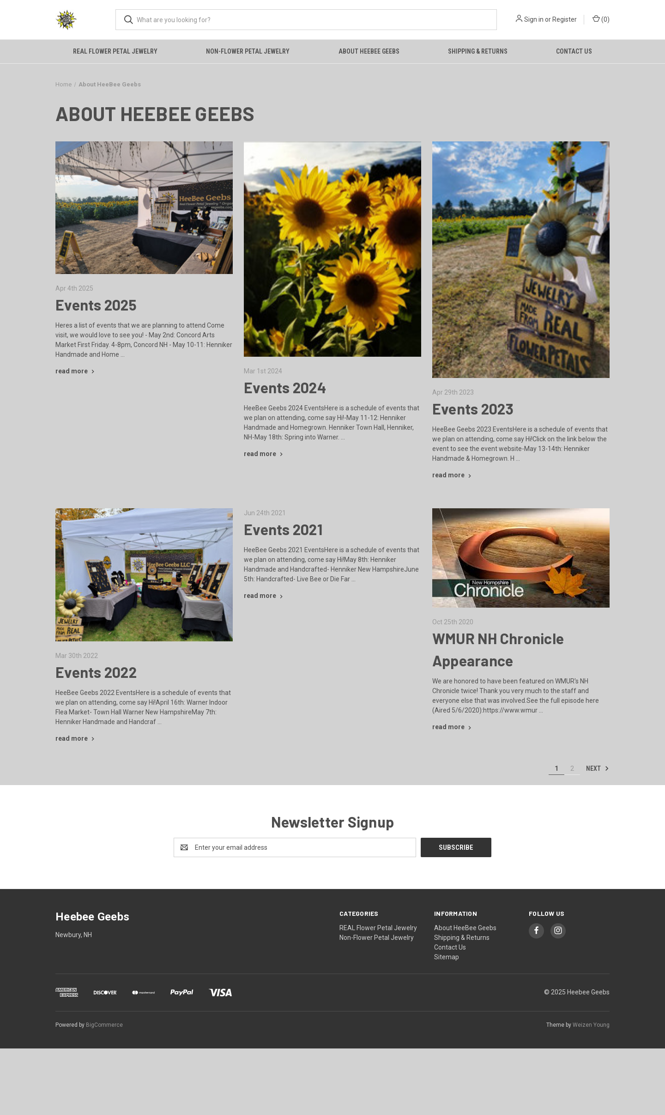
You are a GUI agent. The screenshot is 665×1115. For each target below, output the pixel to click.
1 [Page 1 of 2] (556, 768)
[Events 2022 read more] (76, 738)
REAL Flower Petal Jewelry (115, 51)
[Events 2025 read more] (76, 371)
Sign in (534, 19)
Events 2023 (473, 408)
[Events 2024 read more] (264, 453)
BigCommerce (104, 1025)
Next (597, 768)
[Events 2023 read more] (452, 475)
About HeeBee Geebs (369, 51)
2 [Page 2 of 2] (572, 768)
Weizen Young (591, 1025)
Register (564, 19)
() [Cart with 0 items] (601, 19)
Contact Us (574, 51)
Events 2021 (283, 529)
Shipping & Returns (478, 51)
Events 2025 (96, 304)
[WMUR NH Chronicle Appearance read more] (452, 727)
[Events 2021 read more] (264, 595)
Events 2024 (285, 387)
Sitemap (446, 957)
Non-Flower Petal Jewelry (248, 51)
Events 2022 (96, 672)
